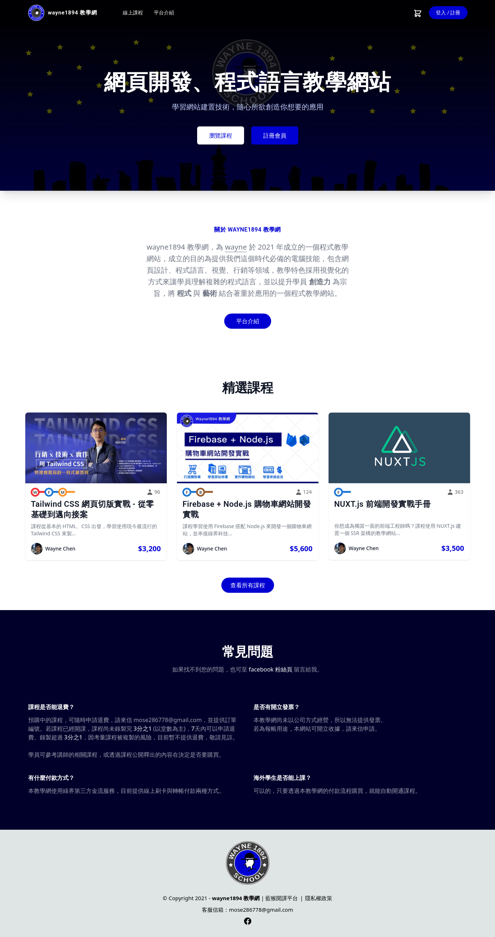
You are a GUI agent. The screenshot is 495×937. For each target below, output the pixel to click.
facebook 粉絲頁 (270, 669)
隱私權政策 (318, 898)
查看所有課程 (247, 585)
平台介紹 (164, 12)
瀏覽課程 (220, 135)
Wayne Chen (60, 548)
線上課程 (133, 12)
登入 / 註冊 (448, 12)
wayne (236, 247)
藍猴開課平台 (281, 898)
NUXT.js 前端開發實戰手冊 (382, 504)
